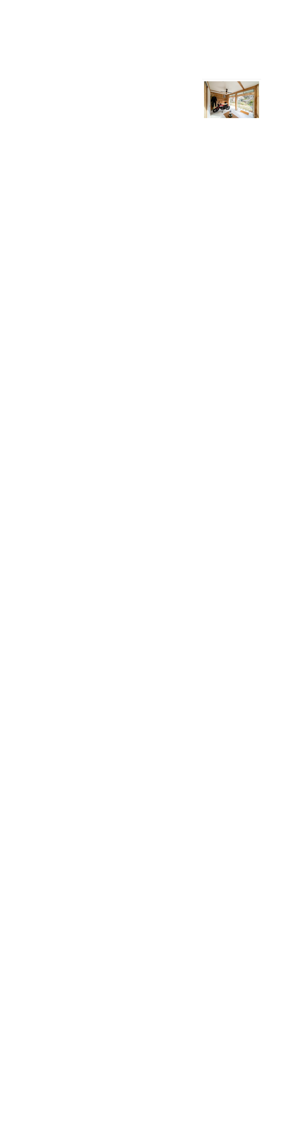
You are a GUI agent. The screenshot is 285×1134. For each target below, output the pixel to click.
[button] (231, 99)
